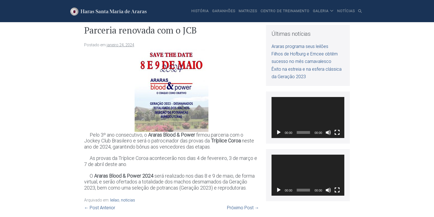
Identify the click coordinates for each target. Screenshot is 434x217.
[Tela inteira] (337, 132)
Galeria (321, 11)
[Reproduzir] (278, 132)
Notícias (346, 11)
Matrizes (248, 11)
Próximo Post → (243, 207)
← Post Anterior (99, 207)
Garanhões (223, 11)
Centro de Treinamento (284, 11)
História (200, 11)
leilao (114, 200)
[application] (308, 117)
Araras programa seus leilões (300, 46)
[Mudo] (328, 132)
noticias (128, 200)
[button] (360, 11)
